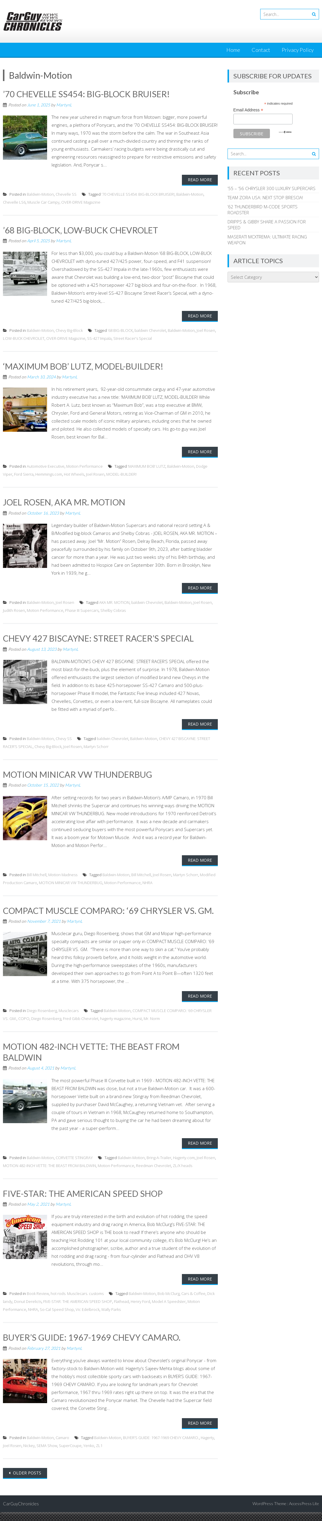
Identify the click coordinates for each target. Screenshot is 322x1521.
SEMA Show (46, 1454)
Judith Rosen (14, 609)
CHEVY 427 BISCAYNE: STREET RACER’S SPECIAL (102, 637)
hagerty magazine (115, 1028)
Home (233, 50)
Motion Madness (62, 873)
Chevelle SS (66, 194)
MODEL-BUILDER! (121, 474)
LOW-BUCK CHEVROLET (23, 337)
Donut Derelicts (28, 1310)
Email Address (248, 110)
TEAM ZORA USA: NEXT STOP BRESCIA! (265, 197)
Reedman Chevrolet (153, 1174)
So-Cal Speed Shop (57, 1318)
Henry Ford (140, 1310)
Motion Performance (84, 466)
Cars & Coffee (193, 1302)
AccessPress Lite (304, 1512)
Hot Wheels (74, 474)
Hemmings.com (48, 474)
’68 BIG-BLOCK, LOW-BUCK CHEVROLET (85, 229)
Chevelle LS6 (14, 202)
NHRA (147, 881)
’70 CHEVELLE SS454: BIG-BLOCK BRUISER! (90, 93)
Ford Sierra (24, 474)
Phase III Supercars (82, 609)
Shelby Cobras (113, 609)
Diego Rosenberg (42, 1020)
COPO (23, 1028)
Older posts (26, 1481)
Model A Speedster (169, 1310)
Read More (200, 179)
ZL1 (99, 1454)
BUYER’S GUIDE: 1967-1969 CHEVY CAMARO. (95, 1346)
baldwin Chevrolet (150, 329)
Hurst (137, 1028)
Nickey (29, 1454)
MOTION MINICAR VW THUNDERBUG (81, 773)
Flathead (121, 1310)
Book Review (38, 1302)
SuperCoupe (70, 1454)
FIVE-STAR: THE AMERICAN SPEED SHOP (86, 1202)
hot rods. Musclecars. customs (77, 1302)
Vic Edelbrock (87, 1318)
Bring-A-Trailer (159, 1166)
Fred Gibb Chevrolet (80, 1028)
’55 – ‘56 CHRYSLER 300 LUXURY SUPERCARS (272, 188)
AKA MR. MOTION (114, 601)
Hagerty (207, 1446)
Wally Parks (111, 1318)
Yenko (88, 1454)
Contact (261, 50)
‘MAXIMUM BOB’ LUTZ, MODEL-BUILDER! (88, 365)
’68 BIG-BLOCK (120, 329)
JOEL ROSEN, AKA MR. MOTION (67, 501)
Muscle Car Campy (43, 202)
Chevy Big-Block (69, 329)
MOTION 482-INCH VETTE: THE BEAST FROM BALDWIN (49, 1174)
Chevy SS (64, 737)
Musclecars (69, 1020)
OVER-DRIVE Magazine (80, 202)
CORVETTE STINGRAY (74, 1166)
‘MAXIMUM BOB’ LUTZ (146, 466)
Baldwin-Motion (40, 194)
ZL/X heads (182, 1174)
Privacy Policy (298, 50)
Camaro (62, 1446)
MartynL (64, 104)
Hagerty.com (184, 1166)
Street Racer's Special (132, 337)
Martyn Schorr (96, 745)
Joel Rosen (206, 329)
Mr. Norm (152, 1028)
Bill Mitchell (37, 873)
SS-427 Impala (99, 337)
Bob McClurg (168, 1302)
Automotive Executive (45, 466)
